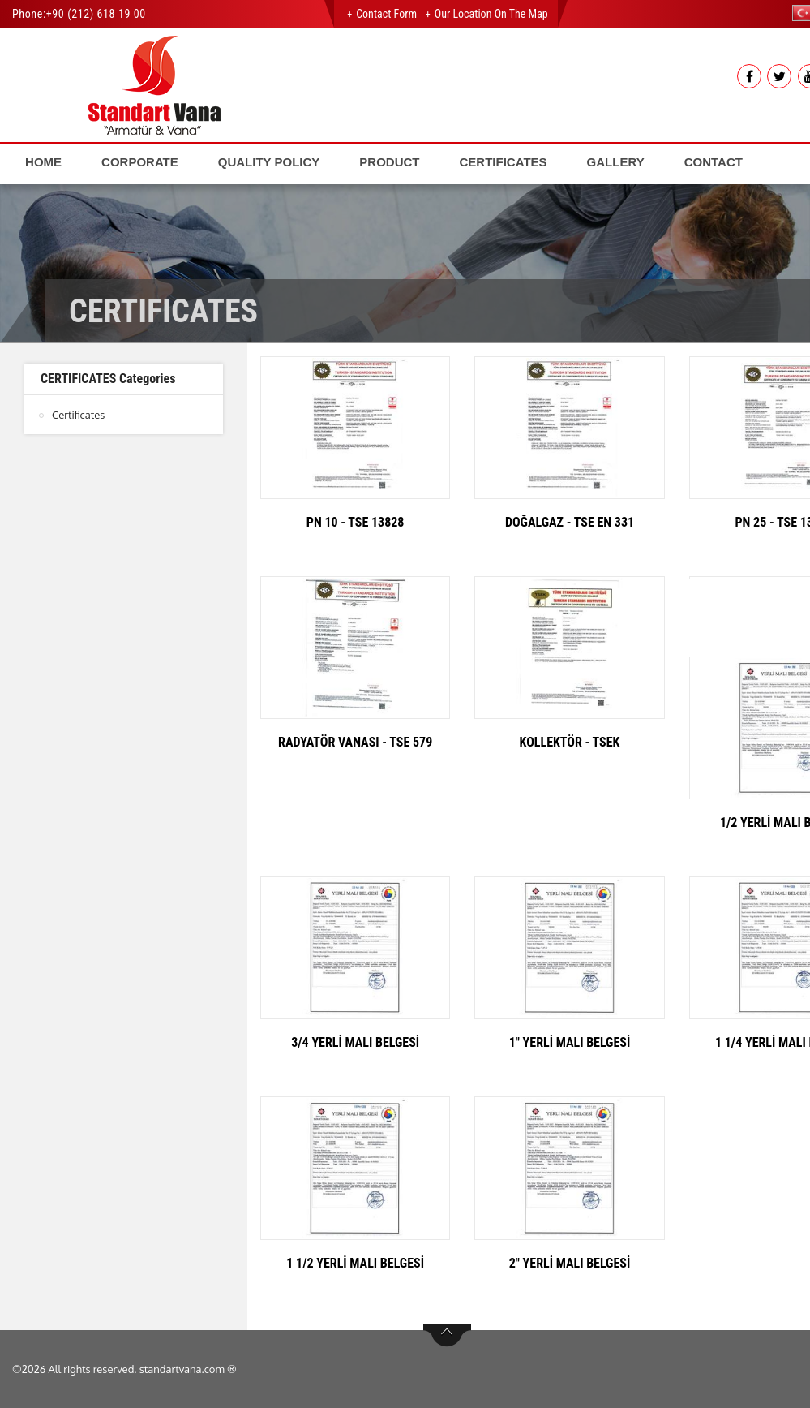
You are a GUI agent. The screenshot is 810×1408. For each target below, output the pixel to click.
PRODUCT (389, 162)
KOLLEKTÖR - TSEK (570, 742)
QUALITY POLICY (269, 162)
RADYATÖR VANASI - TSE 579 (355, 742)
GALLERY (616, 162)
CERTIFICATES (503, 162)
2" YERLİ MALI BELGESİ (570, 1263)
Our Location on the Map (491, 13)
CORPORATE (139, 162)
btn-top (447, 1335)
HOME (43, 162)
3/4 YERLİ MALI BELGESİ (355, 1042)
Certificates (78, 414)
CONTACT (713, 162)
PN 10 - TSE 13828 (355, 522)
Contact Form (386, 13)
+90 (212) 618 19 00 (96, 13)
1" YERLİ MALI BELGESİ (570, 1042)
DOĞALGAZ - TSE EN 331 (569, 522)
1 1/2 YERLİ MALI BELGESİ (355, 1263)
